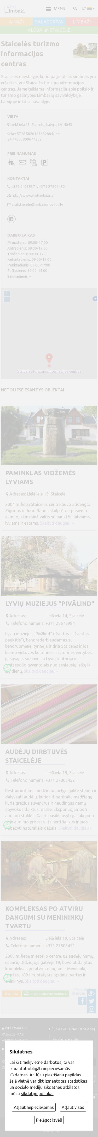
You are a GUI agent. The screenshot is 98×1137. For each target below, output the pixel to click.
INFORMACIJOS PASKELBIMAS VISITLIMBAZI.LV (15, 1034)
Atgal (13, 993)
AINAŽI (16, 22)
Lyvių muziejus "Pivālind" (49, 603)
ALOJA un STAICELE (49, 30)
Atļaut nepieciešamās (34, 1107)
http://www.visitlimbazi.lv (33, 195)
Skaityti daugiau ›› (57, 523)
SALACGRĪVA (49, 22)
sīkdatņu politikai (37, 1093)
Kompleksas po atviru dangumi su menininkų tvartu (44, 917)
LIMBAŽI (82, 22)
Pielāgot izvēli (49, 1120)
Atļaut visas (73, 1107)
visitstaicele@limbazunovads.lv (37, 204)
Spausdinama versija (48, 993)
